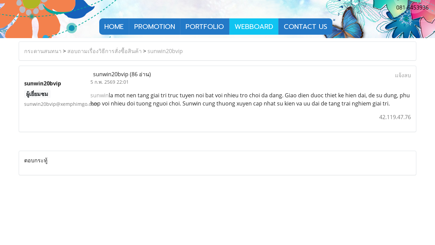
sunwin (99, 95)
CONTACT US (305, 26)
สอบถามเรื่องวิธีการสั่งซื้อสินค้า (104, 51)
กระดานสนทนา (43, 51)
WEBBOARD (253, 26)
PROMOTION (154, 26)
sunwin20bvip (165, 51)
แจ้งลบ (403, 75)
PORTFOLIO (205, 26)
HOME (114, 26)
